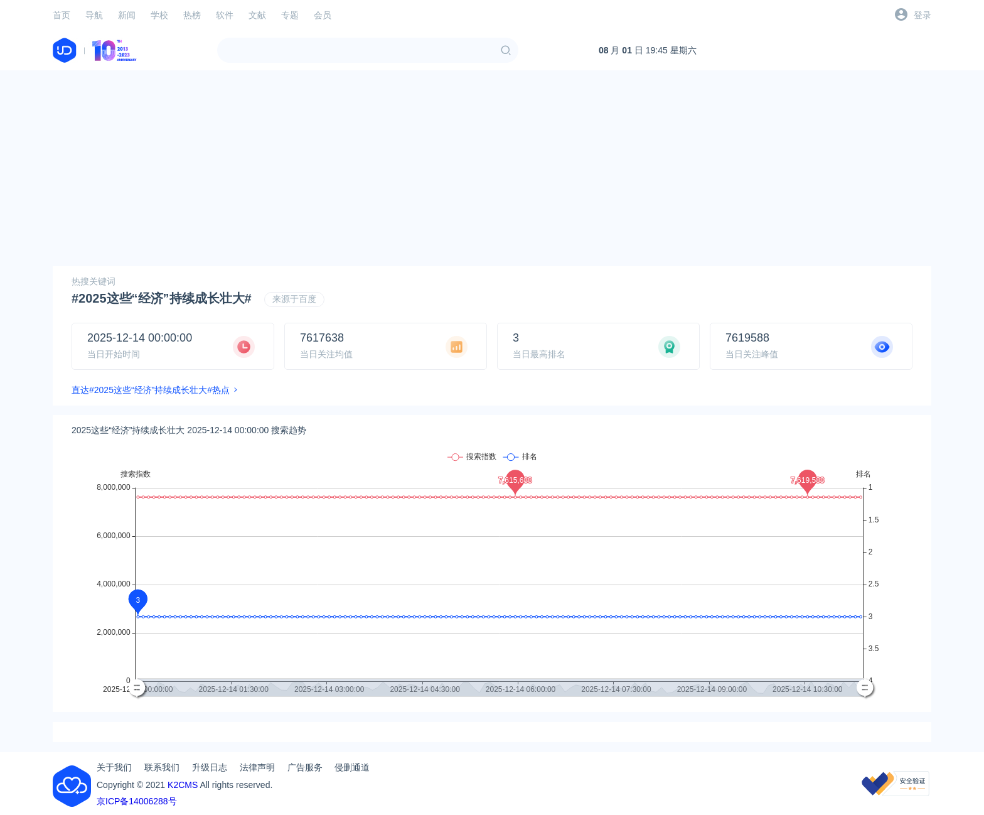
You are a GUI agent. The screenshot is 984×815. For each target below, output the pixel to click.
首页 (61, 15)
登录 (922, 15)
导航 (94, 15)
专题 (290, 15)
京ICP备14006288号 (137, 801)
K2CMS (183, 785)
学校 (159, 15)
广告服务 (305, 767)
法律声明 (257, 767)
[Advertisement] (492, 168)
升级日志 (209, 767)
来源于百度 (294, 299)
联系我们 (161, 767)
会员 (322, 15)
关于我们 (114, 767)
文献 (257, 15)
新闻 (127, 15)
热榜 (192, 15)
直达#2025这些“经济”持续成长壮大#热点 (151, 390)
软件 (224, 15)
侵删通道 (352, 767)
